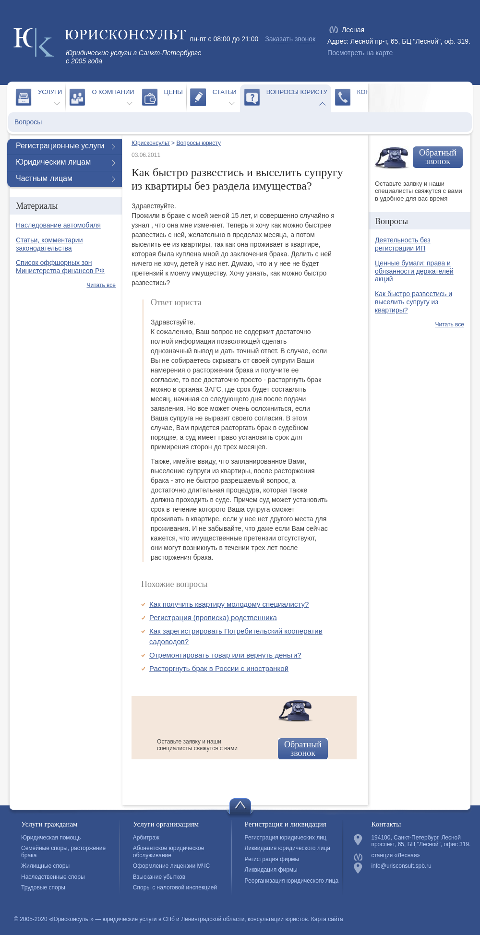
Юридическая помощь (51, 837)
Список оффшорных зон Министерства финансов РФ (60, 267)
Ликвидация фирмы (271, 869)
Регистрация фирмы (272, 859)
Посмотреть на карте (360, 53)
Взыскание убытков (159, 877)
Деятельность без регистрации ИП (403, 244)
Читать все (101, 285)
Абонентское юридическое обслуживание (168, 851)
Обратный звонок (303, 749)
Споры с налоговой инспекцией (175, 887)
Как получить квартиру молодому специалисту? (229, 604)
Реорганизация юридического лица (292, 880)
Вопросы (28, 122)
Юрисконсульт (151, 143)
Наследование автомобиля (58, 225)
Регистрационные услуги (60, 146)
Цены (173, 92)
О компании (113, 92)
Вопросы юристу (296, 92)
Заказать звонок (290, 39)
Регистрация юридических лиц (285, 837)
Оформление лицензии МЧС (171, 866)
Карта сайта (327, 919)
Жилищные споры (45, 866)
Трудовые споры (43, 887)
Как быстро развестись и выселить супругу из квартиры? (413, 302)
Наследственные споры (53, 877)
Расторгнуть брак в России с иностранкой (218, 668)
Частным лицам (44, 178)
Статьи (225, 92)
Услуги (50, 92)
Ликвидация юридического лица (287, 848)
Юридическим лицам (53, 162)
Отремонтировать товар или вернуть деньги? (225, 655)
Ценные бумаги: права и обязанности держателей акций (414, 271)
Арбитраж (146, 837)
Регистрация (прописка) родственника (213, 617)
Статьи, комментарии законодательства (49, 244)
